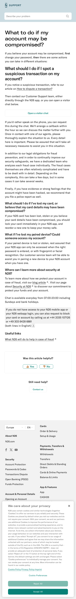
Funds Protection (14, 484)
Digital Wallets (47, 501)
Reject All (38, 585)
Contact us (38, 389)
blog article (40, 282)
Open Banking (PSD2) (16, 479)
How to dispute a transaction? (34, 88)
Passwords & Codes (15, 469)
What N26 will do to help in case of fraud (31, 339)
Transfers (45, 459)
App (42, 492)
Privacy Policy (28, 571)
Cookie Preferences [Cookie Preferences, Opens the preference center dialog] (38, 577)
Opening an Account (16, 499)
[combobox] (38, 16)
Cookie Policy (14, 571)
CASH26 (44, 497)
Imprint (38, 571)
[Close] (69, 507)
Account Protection (15, 464)
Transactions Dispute (16, 474)
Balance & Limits (49, 477)
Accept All (38, 593)
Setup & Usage (48, 435)
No (46, 366)
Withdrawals (46, 454)
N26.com (10, 441)
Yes (30, 366)
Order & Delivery (48, 431)
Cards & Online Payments (53, 472)
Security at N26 (23, 286)
